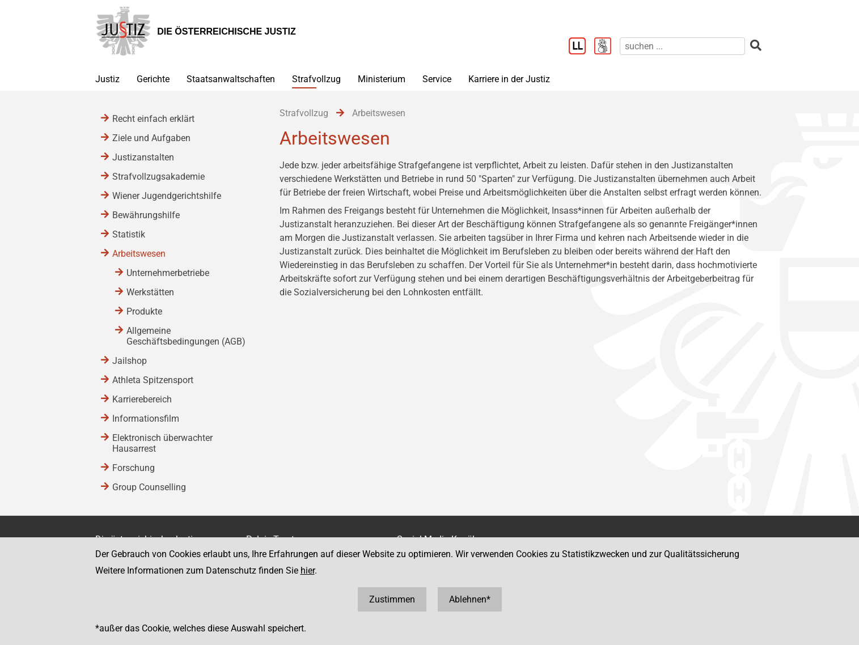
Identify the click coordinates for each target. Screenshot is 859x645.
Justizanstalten (143, 157)
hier (308, 570)
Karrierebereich (142, 399)
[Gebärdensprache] (607, 47)
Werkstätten (150, 292)
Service (436, 79)
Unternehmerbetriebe (167, 273)
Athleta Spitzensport (152, 380)
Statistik (128, 234)
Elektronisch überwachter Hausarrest (162, 443)
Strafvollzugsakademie (158, 176)
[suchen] (682, 46)
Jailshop (129, 360)
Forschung (133, 467)
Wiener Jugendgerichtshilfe (166, 195)
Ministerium (381, 79)
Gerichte (153, 79)
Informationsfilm (145, 418)
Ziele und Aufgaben (151, 138)
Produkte (144, 311)
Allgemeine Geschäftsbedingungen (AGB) (186, 336)
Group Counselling (149, 487)
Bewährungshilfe (146, 215)
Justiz (107, 79)
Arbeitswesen (139, 253)
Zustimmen (392, 599)
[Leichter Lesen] (581, 47)
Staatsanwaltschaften (231, 79)
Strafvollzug (316, 79)
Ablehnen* (469, 599)
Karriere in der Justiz (509, 79)
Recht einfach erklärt (153, 118)
